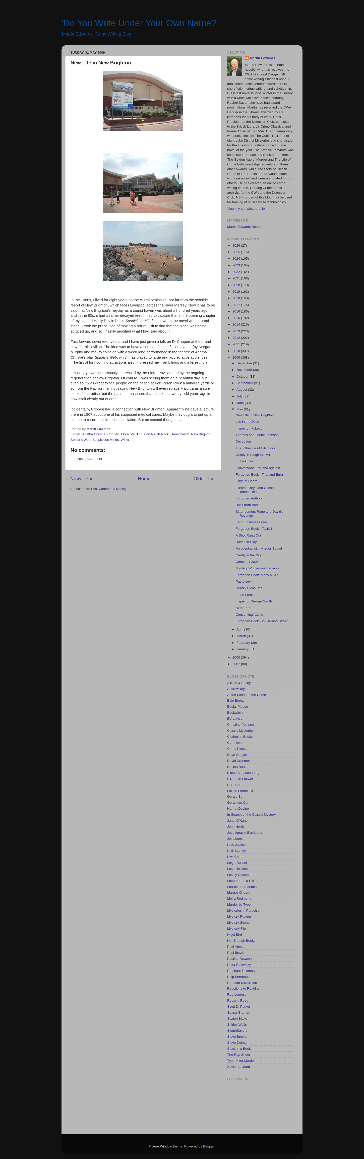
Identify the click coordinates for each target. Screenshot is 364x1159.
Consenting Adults (249, 614)
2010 (236, 351)
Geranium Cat (237, 802)
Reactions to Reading (243, 988)
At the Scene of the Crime (246, 695)
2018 (236, 298)
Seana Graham (238, 1012)
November (244, 370)
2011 (236, 344)
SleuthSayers (237, 1030)
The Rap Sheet (238, 1055)
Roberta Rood (237, 1000)
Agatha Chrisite (93, 434)
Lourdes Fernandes (242, 887)
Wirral (125, 440)
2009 (236, 357)
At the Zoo (243, 608)
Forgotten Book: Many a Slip (257, 575)
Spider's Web (81, 440)
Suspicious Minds (105, 440)
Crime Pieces (237, 749)
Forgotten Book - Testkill (254, 529)
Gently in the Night (250, 555)
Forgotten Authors (249, 498)
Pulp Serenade (238, 977)
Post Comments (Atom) (108, 489)
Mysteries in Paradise (243, 910)
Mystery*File (236, 928)
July (240, 396)
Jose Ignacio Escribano (244, 832)
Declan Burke (237, 767)
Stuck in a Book (239, 1048)
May (240, 409)
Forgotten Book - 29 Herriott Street (262, 621)
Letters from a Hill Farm (245, 881)
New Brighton (201, 434)
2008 (236, 657)
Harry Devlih (180, 434)
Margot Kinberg (238, 892)
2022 (236, 272)
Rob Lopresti (237, 994)
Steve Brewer (237, 1036)
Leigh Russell (237, 863)
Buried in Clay (246, 542)
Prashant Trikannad (242, 971)
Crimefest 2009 (247, 562)
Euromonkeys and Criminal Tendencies (256, 490)
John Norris (236, 826)
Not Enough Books (241, 940)
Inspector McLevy (249, 428)
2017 (236, 305)
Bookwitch (235, 712)
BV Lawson (235, 718)
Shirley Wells (237, 1024)
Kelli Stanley (236, 851)
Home (144, 478)
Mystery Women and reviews (257, 568)
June (240, 403)
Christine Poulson (240, 724)
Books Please (237, 706)
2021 (236, 278)
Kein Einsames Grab (251, 522)
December (244, 363)
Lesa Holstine (237, 869)
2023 (236, 265)
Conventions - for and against (258, 468)
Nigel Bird (234, 934)
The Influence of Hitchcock (256, 448)
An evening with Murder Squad (259, 548)
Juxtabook (235, 838)
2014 (236, 324)
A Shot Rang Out (248, 535)
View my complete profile (246, 208)
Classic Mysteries (240, 730)
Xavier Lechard (238, 1067)
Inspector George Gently (254, 601)
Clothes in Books (240, 737)
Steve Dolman (238, 1042)
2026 (236, 245)
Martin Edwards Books (244, 227)
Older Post (205, 478)
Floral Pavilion (131, 434)
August (242, 389)
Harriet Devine (238, 808)
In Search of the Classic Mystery (251, 814)
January (243, 649)
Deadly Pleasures (249, 588)
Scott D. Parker (238, 1006)
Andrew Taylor (238, 689)
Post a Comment (89, 459)
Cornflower (235, 743)
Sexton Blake (237, 1018)
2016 (236, 311)
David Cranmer (238, 761)
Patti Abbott (236, 947)
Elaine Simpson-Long (243, 773)
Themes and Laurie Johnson (257, 435)
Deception (243, 441)
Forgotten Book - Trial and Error (259, 474)
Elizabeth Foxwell (240, 779)
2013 (236, 331)
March (241, 636)
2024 (236, 258)
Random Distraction (242, 983)
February (243, 643)
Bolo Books (235, 700)
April (240, 629)
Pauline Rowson (239, 959)
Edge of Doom (246, 481)
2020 (236, 285)
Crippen (113, 434)
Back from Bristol (248, 505)
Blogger (209, 1146)
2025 (236, 252)
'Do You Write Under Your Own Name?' (140, 23)
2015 (236, 318)
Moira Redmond (239, 898)
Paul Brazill (235, 953)
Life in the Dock (247, 422)
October (243, 376)
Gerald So (234, 796)
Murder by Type (239, 904)
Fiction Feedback (240, 791)
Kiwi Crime (235, 857)
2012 (236, 338)
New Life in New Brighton (255, 415)
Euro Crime (235, 785)
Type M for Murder (241, 1061)
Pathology (243, 581)
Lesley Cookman (240, 875)
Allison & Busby (239, 683)
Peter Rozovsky (239, 965)
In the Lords (245, 595)
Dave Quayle (237, 755)
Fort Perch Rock (156, 434)
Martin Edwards (262, 58)
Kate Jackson (237, 845)
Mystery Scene (238, 922)
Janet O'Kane (237, 820)
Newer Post (82, 478)
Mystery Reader (239, 916)
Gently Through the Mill (253, 455)
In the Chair (244, 461)
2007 (236, 664)
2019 (236, 291)
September (245, 383)
